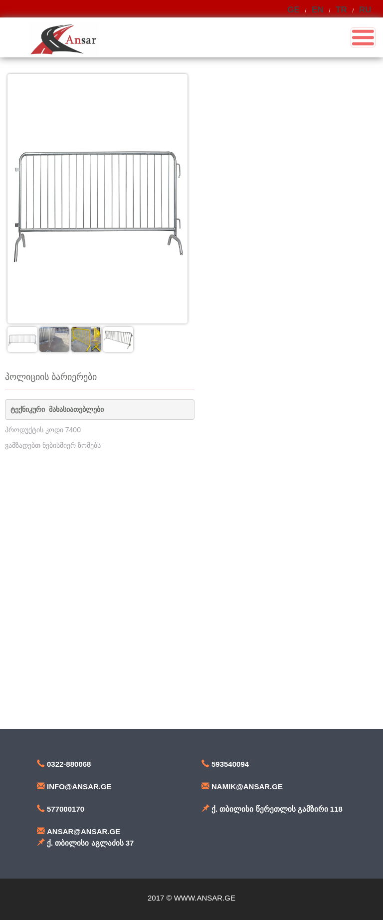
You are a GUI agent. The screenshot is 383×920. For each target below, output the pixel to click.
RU (365, 9)
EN (318, 9)
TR (341, 9)
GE (293, 9)
